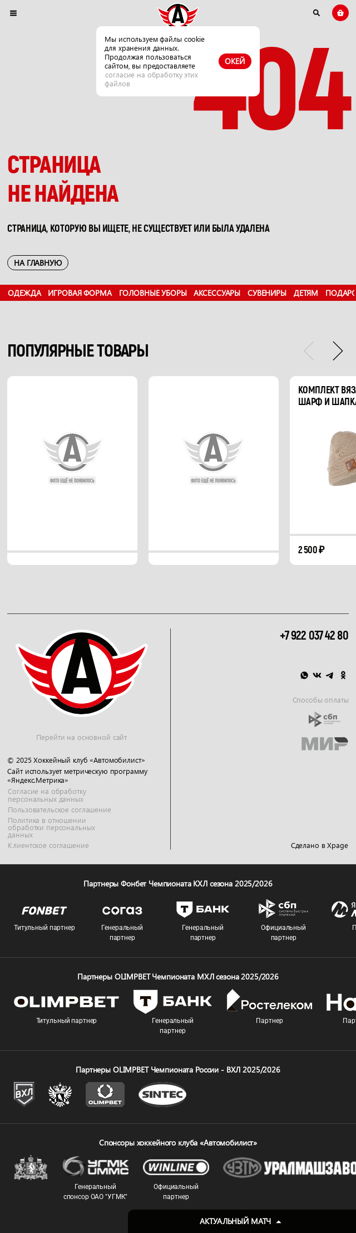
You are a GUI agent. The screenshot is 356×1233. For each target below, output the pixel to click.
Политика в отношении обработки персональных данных (51, 827)
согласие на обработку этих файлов (151, 79)
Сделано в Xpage (319, 845)
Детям (306, 292)
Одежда (24, 292)
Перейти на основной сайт (81, 736)
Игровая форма (79, 292)
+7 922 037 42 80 (314, 636)
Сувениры (267, 292)
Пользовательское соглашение (59, 809)
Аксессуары (217, 292)
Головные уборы (153, 292)
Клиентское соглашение (48, 845)
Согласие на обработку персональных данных (47, 795)
